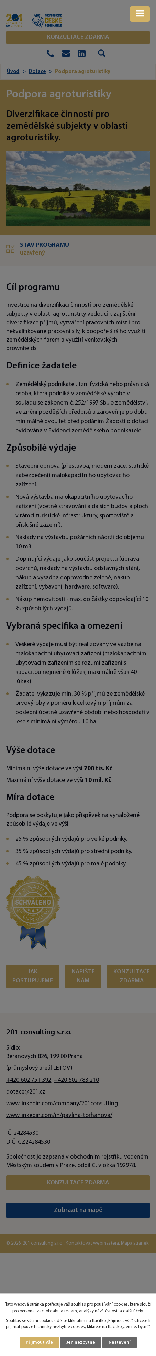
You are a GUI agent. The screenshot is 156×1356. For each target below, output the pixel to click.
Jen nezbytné (80, 1342)
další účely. (133, 1311)
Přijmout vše (39, 1342)
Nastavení (120, 1342)
